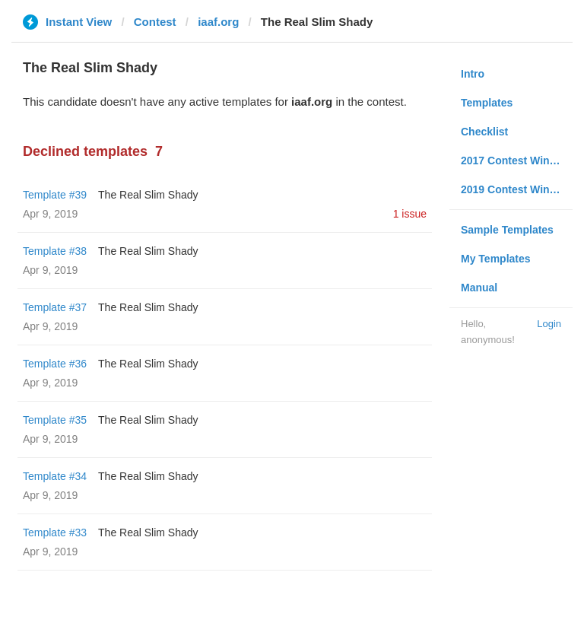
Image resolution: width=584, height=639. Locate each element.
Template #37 (55, 307)
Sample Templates (507, 230)
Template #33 (55, 532)
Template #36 (55, 364)
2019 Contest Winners (516, 189)
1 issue (410, 214)
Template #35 (55, 420)
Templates (487, 103)
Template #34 (55, 476)
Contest (155, 21)
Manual (479, 287)
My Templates (496, 259)
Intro (472, 74)
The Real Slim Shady (148, 195)
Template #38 (55, 251)
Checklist (484, 132)
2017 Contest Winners (516, 160)
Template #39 (55, 195)
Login (549, 323)
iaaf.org (218, 21)
